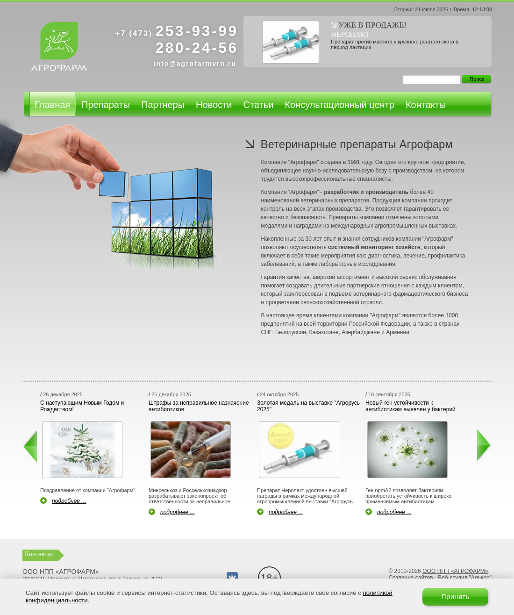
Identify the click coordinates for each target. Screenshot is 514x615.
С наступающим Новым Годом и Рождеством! (82, 406)
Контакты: (39, 554)
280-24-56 (197, 48)
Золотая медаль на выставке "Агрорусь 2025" (308, 406)
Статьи (258, 105)
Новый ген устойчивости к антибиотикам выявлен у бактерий (410, 406)
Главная (52, 105)
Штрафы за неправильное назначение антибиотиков (199, 406)
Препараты (105, 105)
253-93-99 (176, 31)
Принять (455, 597)
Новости (214, 105)
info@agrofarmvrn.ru (194, 63)
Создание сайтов (410, 577)
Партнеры (163, 105)
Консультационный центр (339, 105)
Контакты (426, 105)
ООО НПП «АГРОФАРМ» (455, 571)
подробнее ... (69, 501)
